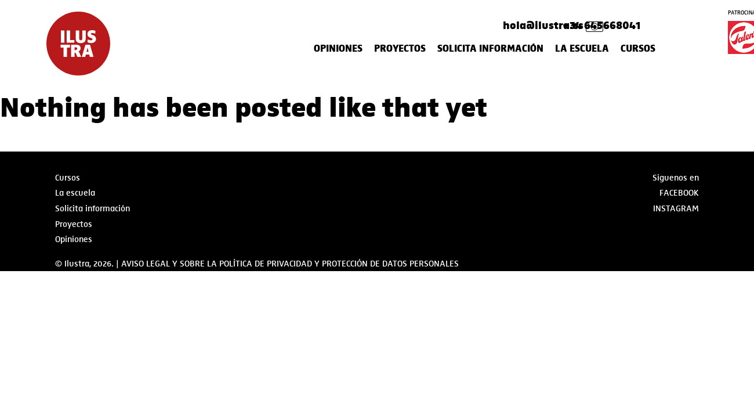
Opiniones (338, 49)
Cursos (638, 49)
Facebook (679, 193)
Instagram (676, 208)
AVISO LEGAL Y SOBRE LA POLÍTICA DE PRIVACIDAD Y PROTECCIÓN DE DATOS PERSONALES (290, 263)
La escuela (582, 49)
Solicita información (490, 49)
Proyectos (400, 49)
